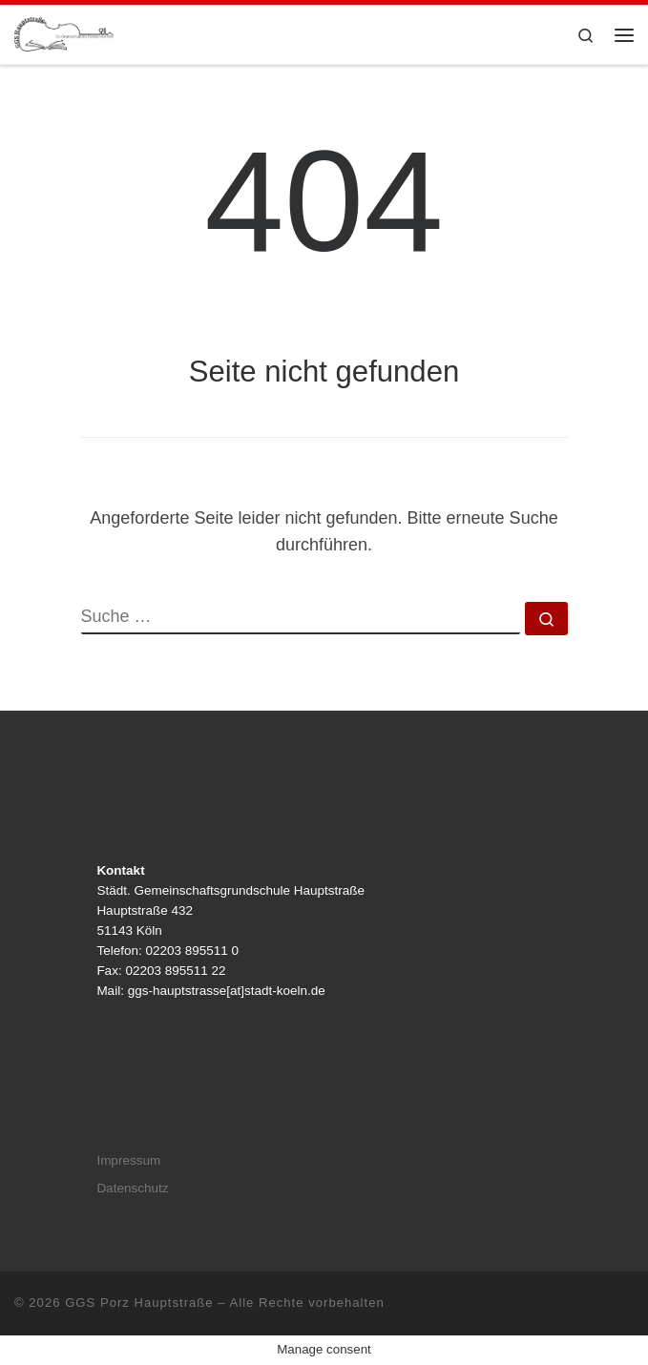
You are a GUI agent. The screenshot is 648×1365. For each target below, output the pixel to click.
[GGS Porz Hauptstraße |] (64, 33)
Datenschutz (132, 1188)
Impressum (128, 1160)
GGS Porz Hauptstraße (139, 1302)
